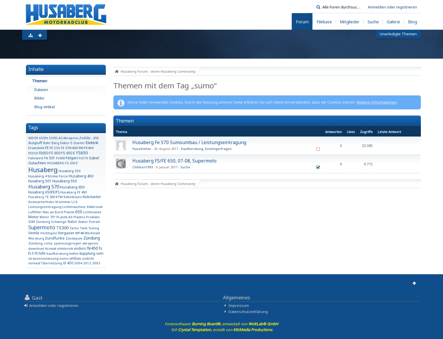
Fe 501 (49, 157)
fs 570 (33, 253)
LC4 (74, 202)
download (36, 248)
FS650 (82, 152)
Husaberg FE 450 (73, 192)
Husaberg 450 (81, 176)
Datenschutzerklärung (248, 311)
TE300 (62, 227)
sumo (63, 258)
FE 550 (55, 148)
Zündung (91, 238)
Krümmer (63, 202)
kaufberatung (57, 253)
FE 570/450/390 (72, 148)
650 (78, 211)
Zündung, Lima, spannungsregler (55, 243)
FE (47, 147)
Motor (33, 216)
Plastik (69, 212)
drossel (50, 248)
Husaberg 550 (64, 181)
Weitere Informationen (376, 102)
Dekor (65, 143)
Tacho (74, 228)
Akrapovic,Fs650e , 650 (81, 138)
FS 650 (54, 153)
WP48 (79, 233)
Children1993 (142, 167)
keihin (74, 253)
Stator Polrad (89, 221)
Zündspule (74, 238)
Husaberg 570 (43, 186)
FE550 (33, 153)
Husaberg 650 (72, 187)
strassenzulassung (43, 258)
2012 (87, 263)
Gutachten (37, 162)
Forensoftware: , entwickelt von (221, 323)
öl (64, 263)
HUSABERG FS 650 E (62, 163)
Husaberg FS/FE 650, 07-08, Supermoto (174, 161)
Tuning (93, 228)
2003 (96, 263)
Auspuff (35, 142)
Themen (39, 80)
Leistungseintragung (44, 207)
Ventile (33, 232)
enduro (80, 248)
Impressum (238, 305)
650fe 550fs (48, 138)
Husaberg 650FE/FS (43, 192)
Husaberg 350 (70, 171)
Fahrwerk (35, 158)
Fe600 (60, 158)
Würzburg (36, 238)
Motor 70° (47, 217)
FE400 (89, 148)
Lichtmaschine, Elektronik (82, 207)
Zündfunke (55, 238)
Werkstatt (92, 233)
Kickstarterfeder (41, 202)
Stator (72, 221)
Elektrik (92, 142)
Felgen (72, 157)
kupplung (87, 253)
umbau (75, 258)
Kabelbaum (73, 197)
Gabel (94, 157)
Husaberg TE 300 (41, 197)
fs (100, 248)
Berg (55, 143)
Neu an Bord (53, 212)
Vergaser (66, 232)
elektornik (65, 248)
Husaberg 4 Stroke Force (48, 176)
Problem (93, 217)
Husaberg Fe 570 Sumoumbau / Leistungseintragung (189, 142)
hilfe (42, 253)
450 (70, 263)
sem (99, 253)
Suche (185, 167)
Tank (83, 228)
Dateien (41, 89)
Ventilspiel (48, 233)
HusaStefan (141, 148)
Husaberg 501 (39, 181)
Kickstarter (92, 196)
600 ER (33, 138)
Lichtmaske (92, 212)
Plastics (79, 217)
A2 (60, 138)
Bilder (39, 98)
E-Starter (78, 143)
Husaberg (43, 169)
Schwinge (58, 221)
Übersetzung (51, 263)
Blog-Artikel (44, 106)
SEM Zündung (39, 221)
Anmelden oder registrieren (392, 7)
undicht (88, 258)
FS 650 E (68, 153)
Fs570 (83, 158)
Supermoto (41, 227)
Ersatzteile (36, 148)
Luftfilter (35, 212)
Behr (47, 143)
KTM (59, 197)
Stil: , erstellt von (221, 329)
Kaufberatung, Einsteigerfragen (206, 148)
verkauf (34, 263)
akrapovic (90, 243)
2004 (78, 263)
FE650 (43, 153)
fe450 (92, 248)
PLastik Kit (64, 217)
